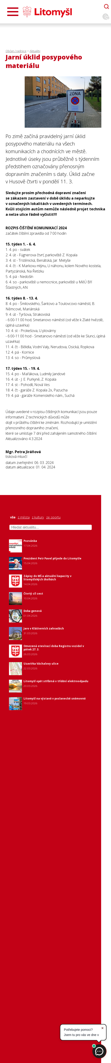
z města (24, 517)
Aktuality (35, 51)
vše (12, 517)
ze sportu (53, 517)
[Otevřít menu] (12, 11)
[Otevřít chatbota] (106, 6)
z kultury (38, 517)
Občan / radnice (16, 51)
